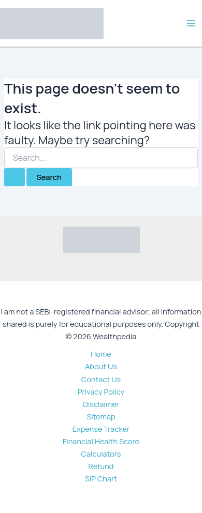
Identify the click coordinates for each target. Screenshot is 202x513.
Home (101, 354)
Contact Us (101, 379)
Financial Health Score (101, 441)
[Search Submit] (14, 177)
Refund (101, 466)
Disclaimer (101, 404)
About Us (101, 366)
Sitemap (100, 416)
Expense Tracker (101, 429)
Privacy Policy (101, 391)
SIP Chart (101, 478)
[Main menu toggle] (191, 23)
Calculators (101, 453)
